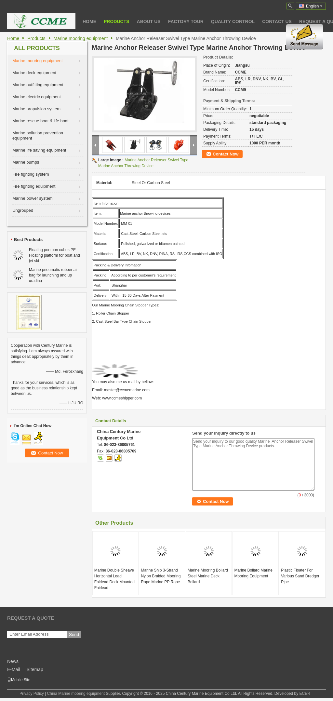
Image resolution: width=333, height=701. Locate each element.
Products (116, 21)
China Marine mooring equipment (76, 693)
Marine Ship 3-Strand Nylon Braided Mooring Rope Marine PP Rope (160, 576)
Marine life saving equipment (39, 150)
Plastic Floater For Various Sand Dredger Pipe (300, 576)
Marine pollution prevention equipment (37, 135)
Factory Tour (186, 21)
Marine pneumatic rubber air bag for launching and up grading (53, 275)
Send (74, 634)
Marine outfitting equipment (37, 84)
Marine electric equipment (36, 96)
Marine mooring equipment (81, 38)
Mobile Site (18, 680)
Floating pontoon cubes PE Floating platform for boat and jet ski (54, 255)
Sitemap (34, 669)
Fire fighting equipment (33, 186)
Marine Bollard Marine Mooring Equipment (253, 573)
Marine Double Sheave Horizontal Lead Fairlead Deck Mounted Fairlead (114, 579)
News (13, 661)
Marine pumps (25, 162)
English (314, 6)
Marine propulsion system (36, 108)
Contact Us (277, 21)
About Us (149, 21)
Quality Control (233, 21)
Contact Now (225, 154)
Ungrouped (22, 210)
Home (89, 21)
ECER (305, 693)
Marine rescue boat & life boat (40, 120)
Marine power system (32, 198)
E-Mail (13, 669)
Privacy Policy (32, 693)
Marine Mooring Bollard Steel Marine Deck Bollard (208, 576)
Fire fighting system (30, 174)
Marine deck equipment (34, 72)
